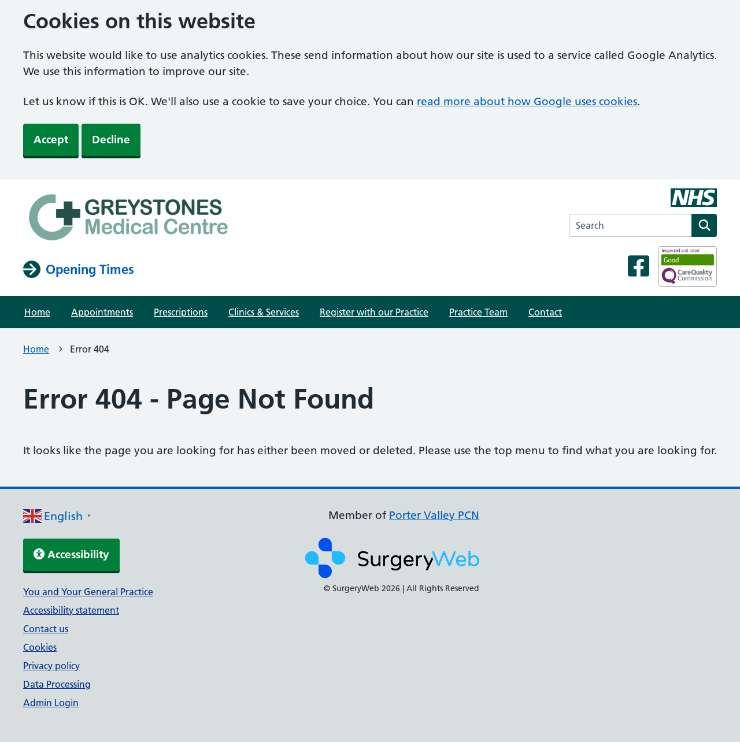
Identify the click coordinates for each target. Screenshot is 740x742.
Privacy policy (51, 665)
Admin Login (51, 702)
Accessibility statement (71, 610)
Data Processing (57, 684)
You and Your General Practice (88, 592)
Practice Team (478, 312)
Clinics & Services (263, 312)
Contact (545, 312)
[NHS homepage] (128, 219)
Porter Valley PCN (434, 515)
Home (37, 312)
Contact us (45, 629)
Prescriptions (181, 312)
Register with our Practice (374, 312)
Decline (111, 139)
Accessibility (71, 554)
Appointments (102, 312)
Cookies (40, 647)
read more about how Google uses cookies (527, 101)
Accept (51, 139)
